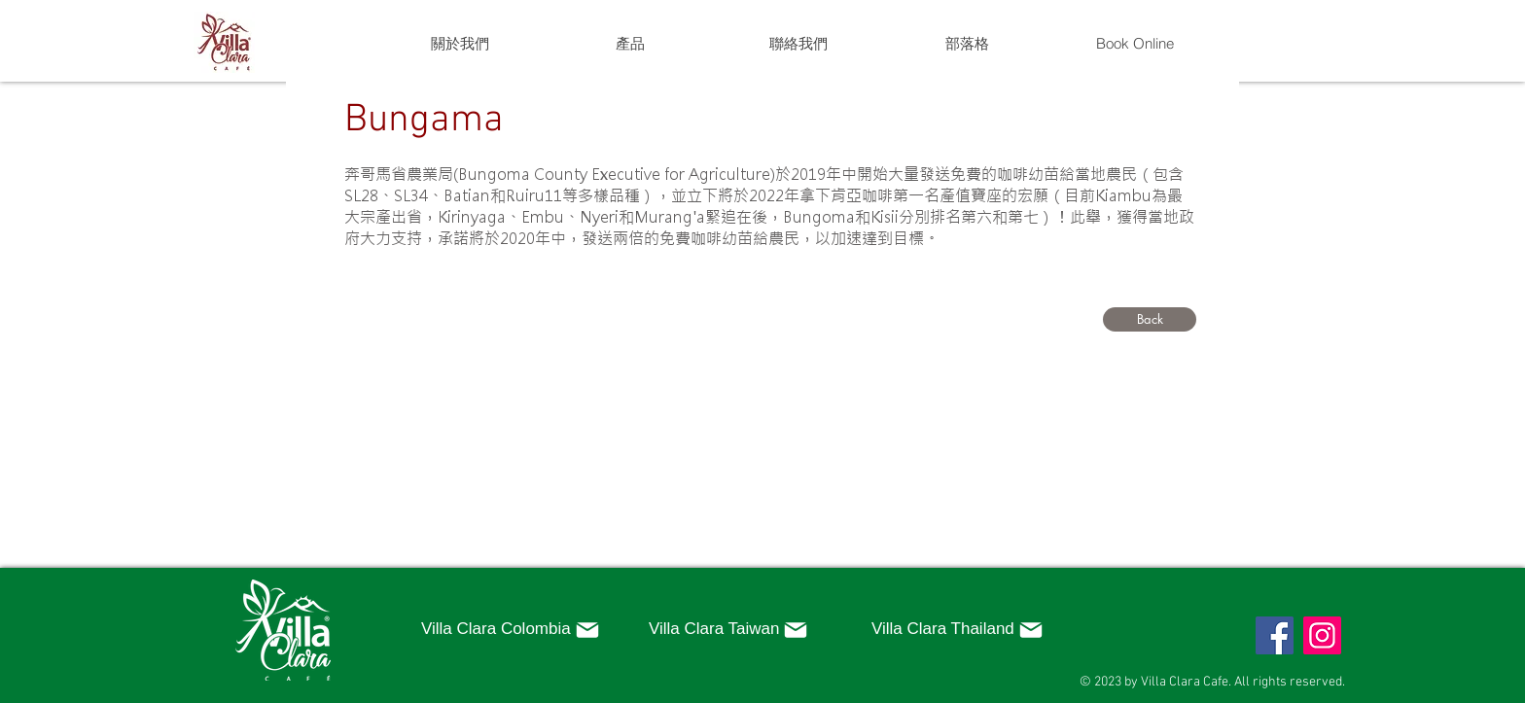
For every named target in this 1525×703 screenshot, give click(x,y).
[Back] (1149, 319)
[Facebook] (1275, 635)
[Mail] (587, 630)
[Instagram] (1322, 635)
